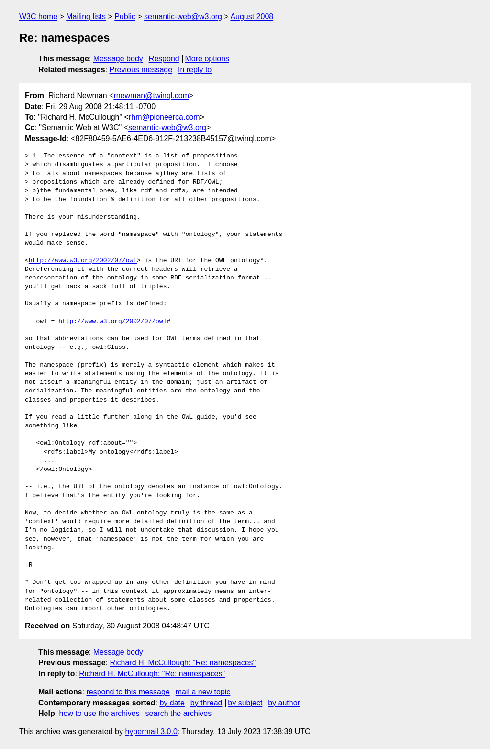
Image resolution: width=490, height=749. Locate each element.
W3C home (38, 16)
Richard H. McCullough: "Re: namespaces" (183, 663)
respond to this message (127, 692)
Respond (164, 59)
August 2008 (251, 16)
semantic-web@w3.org (183, 16)
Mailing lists (86, 16)
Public (124, 16)
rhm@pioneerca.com (164, 117)
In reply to (195, 70)
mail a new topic (203, 692)
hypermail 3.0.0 (151, 731)
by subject (245, 703)
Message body (118, 59)
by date (171, 703)
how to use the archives (99, 713)
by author (284, 703)
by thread (206, 703)
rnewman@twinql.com (151, 95)
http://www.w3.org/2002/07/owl (83, 261)
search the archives (178, 713)
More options (207, 59)
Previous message (141, 70)
